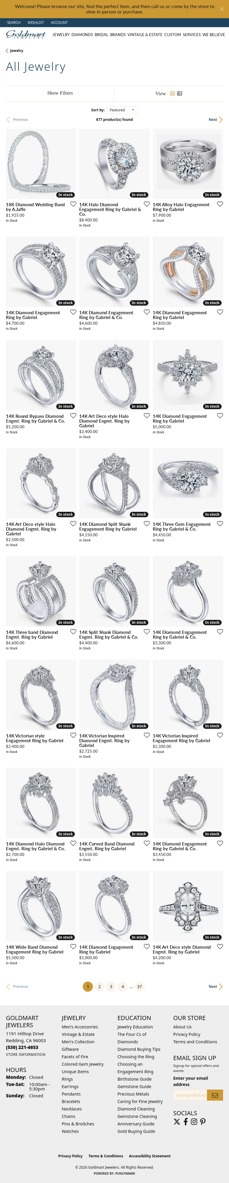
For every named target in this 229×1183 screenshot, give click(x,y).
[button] (13, 22)
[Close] (221, 9)
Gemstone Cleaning (137, 1116)
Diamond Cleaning (136, 1109)
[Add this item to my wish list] (71, 204)
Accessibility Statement (150, 1156)
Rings (67, 1079)
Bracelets (71, 1101)
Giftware (70, 1049)
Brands (118, 34)
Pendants (71, 1094)
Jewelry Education (135, 1027)
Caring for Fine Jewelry (140, 1101)
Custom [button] (172, 34)
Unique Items (75, 1071)
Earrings (70, 1086)
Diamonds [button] (82, 34)
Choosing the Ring (136, 1056)
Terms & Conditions (105, 1156)
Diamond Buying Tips (139, 1049)
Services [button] (192, 34)
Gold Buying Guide (136, 1131)
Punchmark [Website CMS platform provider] (125, 1173)
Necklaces (72, 1109)
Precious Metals (133, 1094)
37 (139, 986)
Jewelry (16, 50)
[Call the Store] (22, 1047)
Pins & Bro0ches (78, 1124)
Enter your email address (190, 1081)
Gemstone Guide (135, 1086)
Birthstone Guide (135, 1079)
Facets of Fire (75, 1056)
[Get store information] (26, 1054)
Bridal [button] (101, 34)
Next (213, 119)
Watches (70, 1131)
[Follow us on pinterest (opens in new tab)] (202, 1121)
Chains (68, 1116)
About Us (182, 1027)
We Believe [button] (213, 34)
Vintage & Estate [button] (145, 34)
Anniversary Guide (136, 1124)
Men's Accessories (80, 1027)
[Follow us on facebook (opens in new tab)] (185, 1121)
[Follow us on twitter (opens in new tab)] (176, 1121)
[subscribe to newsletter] (215, 1095)
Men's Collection (78, 1042)
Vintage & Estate (78, 1034)
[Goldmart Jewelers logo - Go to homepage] (27, 34)
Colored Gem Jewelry (83, 1064)
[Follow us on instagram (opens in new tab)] (194, 1121)
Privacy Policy (186, 1034)
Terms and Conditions (195, 1042)
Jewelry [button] (61, 34)
